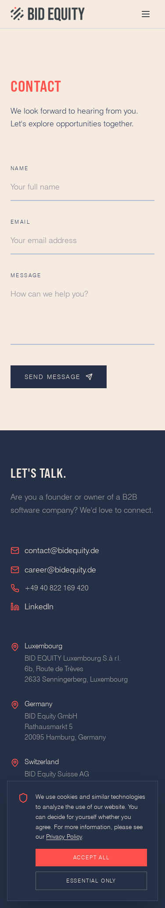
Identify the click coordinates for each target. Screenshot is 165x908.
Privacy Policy (64, 836)
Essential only (91, 880)
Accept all (91, 857)
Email (20, 221)
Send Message (59, 376)
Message (26, 275)
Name (20, 168)
